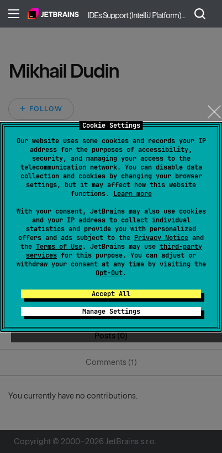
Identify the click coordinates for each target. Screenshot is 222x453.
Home (53, 13)
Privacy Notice (161, 237)
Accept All (111, 294)
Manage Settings (111, 311)
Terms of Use (59, 246)
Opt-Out (109, 273)
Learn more (132, 193)
